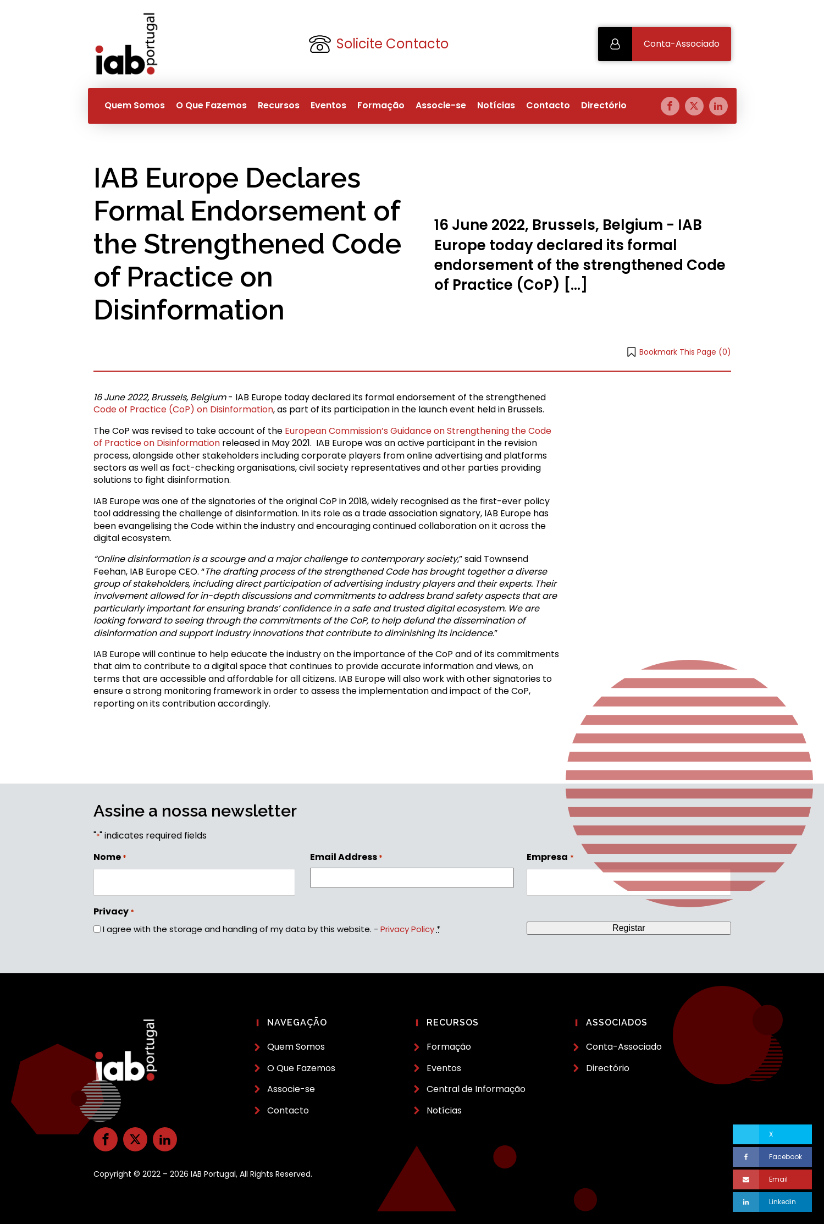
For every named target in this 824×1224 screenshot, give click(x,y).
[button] (664, 44)
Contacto (548, 105)
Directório (604, 105)
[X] (772, 1134)
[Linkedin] (772, 1202)
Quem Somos (134, 105)
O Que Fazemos (211, 105)
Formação (381, 105)
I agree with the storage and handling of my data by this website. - (271, 929)
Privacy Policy (407, 929)
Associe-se (441, 105)
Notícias (496, 105)
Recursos (279, 105)
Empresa (550, 857)
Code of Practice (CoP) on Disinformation (183, 409)
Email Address (346, 857)
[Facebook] (772, 1157)
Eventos (328, 105)
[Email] (772, 1179)
